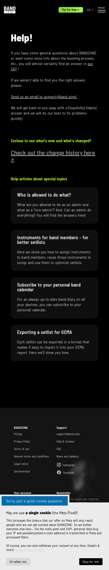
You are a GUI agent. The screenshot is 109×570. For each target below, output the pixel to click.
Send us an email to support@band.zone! (44, 96)
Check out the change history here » (53, 155)
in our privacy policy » (30, 550)
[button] (90, 10)
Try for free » (70, 9)
